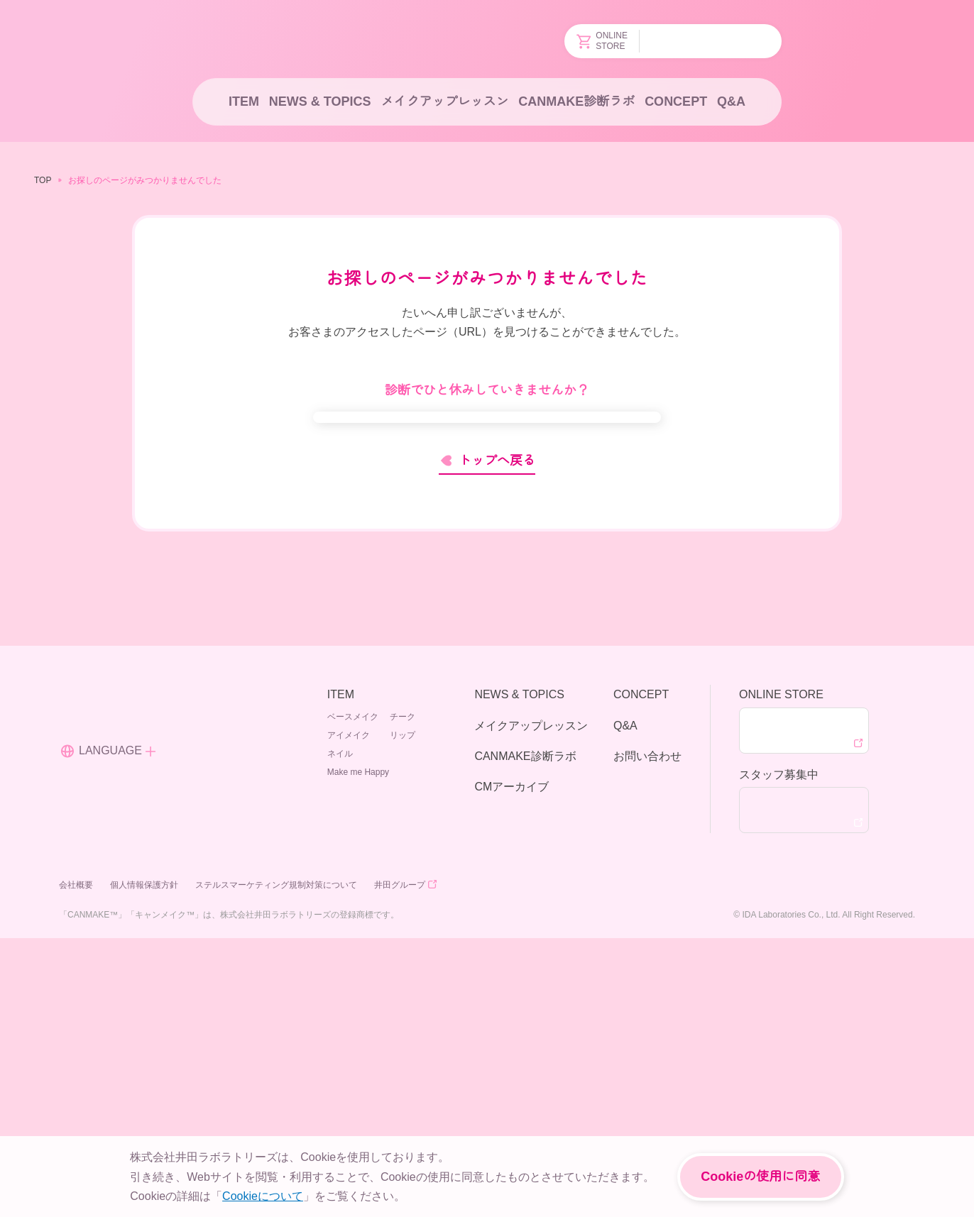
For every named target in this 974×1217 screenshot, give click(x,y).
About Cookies (474, 1191)
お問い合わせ (647, 1033)
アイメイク (348, 1013)
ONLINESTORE (603, 41)
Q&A (731, 101)
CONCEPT (674, 101)
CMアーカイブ (510, 1064)
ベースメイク (352, 995)
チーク (402, 995)
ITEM (242, 101)
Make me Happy (419, 1031)
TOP (42, 180)
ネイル (340, 1031)
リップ (402, 1013)
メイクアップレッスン (444, 101)
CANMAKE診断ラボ (576, 101)
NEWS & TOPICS (318, 101)
